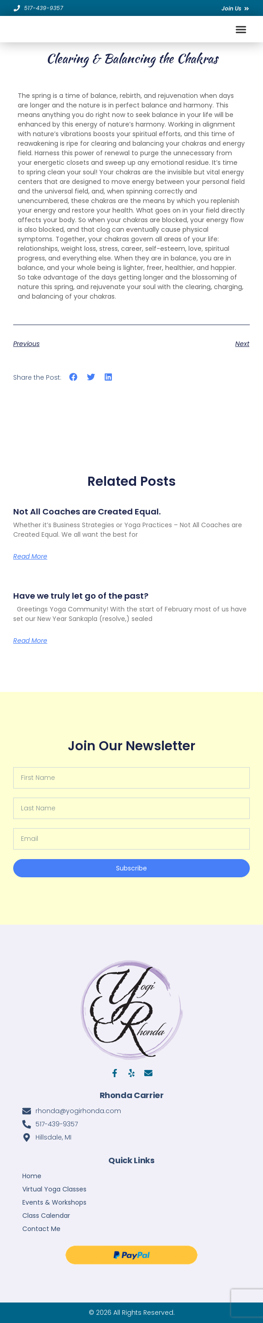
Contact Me (41, 1228)
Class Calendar (46, 1215)
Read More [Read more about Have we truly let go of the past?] (30, 640)
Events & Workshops (54, 1202)
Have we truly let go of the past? (80, 595)
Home (31, 1176)
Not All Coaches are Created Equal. (87, 511)
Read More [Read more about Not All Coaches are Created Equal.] (30, 556)
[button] (241, 29)
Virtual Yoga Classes (54, 1189)
